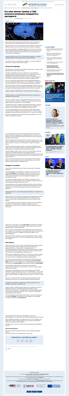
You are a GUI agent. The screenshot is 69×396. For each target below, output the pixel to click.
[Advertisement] (24, 124)
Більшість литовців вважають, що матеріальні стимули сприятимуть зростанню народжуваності (54, 54)
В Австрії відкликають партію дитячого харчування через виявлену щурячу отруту (55, 49)
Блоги (35, 1)
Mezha (50, 1)
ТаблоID (48, 1)
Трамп (9, 348)
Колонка (47, 105)
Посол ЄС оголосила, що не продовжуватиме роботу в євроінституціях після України (53, 66)
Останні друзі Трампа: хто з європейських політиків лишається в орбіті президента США (54, 172)
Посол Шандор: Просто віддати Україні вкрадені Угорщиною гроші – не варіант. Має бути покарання (54, 148)
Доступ (53, 1)
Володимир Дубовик (19, 18)
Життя (42, 1)
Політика (23, 1)
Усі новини (48, 76)
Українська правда (18, 1)
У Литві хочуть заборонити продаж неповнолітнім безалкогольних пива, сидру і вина (54, 58)
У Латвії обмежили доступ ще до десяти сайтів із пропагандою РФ (55, 63)
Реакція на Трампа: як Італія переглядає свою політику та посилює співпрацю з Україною (54, 122)
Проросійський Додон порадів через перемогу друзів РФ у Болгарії (54, 70)
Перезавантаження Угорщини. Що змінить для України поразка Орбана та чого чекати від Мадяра (54, 96)
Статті (47, 157)
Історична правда (38, 1)
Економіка (26, 1)
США (6, 348)
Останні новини (50, 47)
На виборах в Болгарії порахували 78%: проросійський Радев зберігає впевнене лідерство (55, 74)
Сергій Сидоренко (54, 151)
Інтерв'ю (47, 132)
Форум (32, 1)
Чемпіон (45, 1)
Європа (30, 1)
